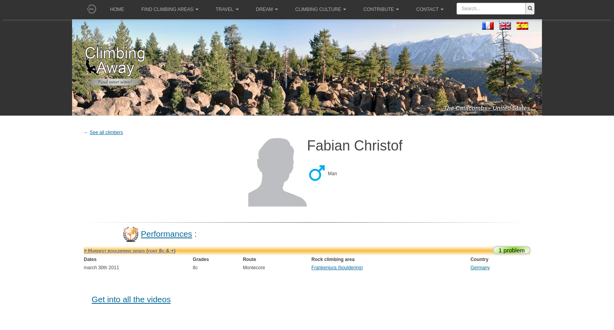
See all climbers (106, 132)
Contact (430, 9)
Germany (479, 267)
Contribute (381, 9)
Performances (166, 233)
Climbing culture (320, 9)
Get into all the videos (131, 299)
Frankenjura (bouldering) (337, 267)
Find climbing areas (170, 9)
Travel (227, 9)
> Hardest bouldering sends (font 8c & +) (130, 251)
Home (117, 9)
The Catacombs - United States (487, 108)
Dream (267, 9)
